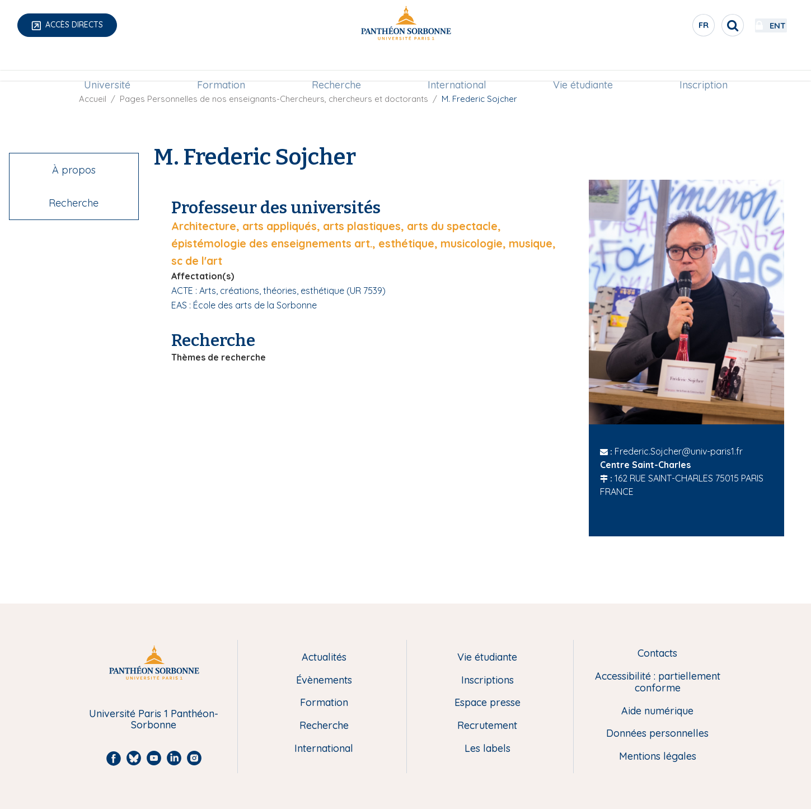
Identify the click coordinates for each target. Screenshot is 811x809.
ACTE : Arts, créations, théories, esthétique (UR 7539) (278, 290)
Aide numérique (657, 711)
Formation (221, 65)
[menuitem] (107, 65)
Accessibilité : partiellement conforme (657, 682)
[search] (702, 25)
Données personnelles (657, 734)
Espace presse (487, 703)
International (457, 65)
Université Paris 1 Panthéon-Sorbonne (153, 719)
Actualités (324, 657)
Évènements (324, 680)
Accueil (92, 98)
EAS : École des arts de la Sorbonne (244, 305)
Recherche (336, 65)
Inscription (703, 65)
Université (107, 65)
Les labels (487, 749)
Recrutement (487, 726)
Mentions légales (657, 757)
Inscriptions (487, 680)
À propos (74, 169)
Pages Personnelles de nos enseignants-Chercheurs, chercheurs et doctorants (274, 98)
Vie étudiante (583, 65)
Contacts (657, 654)
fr (673, 27)
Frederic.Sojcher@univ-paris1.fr (679, 451)
